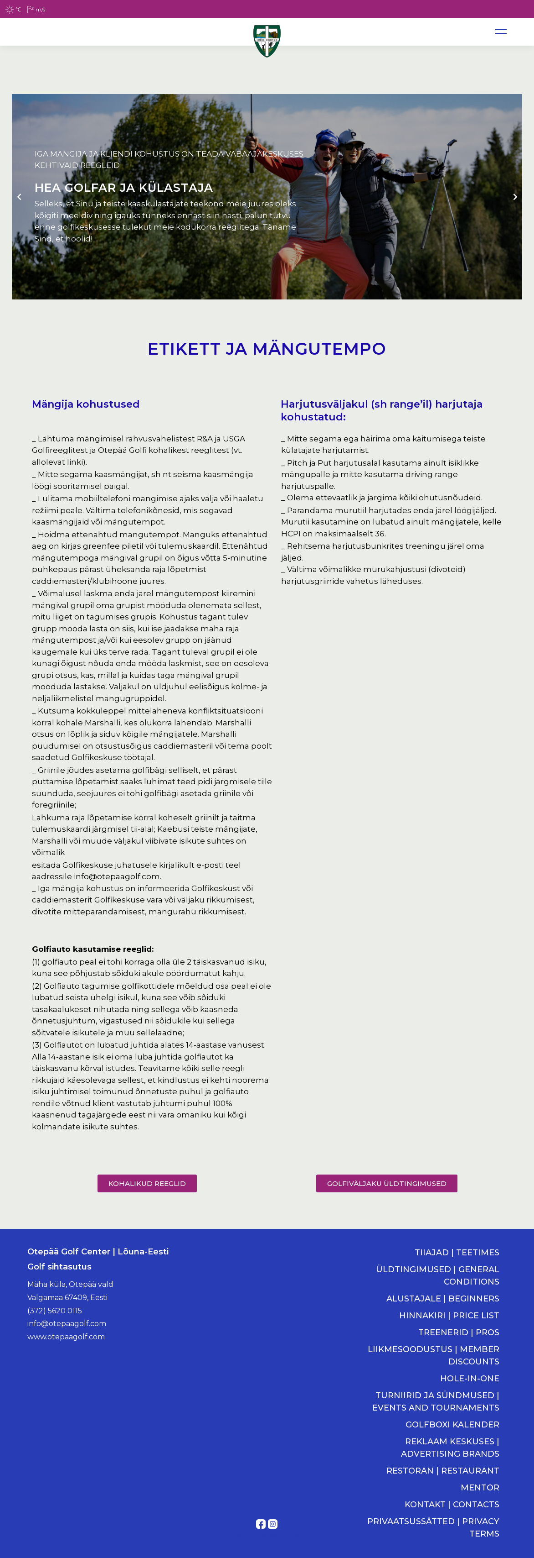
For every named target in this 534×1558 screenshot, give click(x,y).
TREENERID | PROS (458, 1332)
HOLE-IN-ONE (469, 1379)
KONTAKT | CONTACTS (452, 1505)
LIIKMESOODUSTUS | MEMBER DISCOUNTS (433, 1355)
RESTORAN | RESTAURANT (442, 1471)
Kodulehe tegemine (266, 1535)
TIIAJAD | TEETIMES (457, 1253)
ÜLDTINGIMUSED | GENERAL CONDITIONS (437, 1275)
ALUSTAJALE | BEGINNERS (442, 1299)
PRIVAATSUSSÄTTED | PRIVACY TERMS (433, 1527)
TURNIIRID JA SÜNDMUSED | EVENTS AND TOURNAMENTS (435, 1401)
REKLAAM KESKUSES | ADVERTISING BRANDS (450, 1448)
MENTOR (480, 1488)
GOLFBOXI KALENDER (452, 1425)
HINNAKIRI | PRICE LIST (449, 1316)
